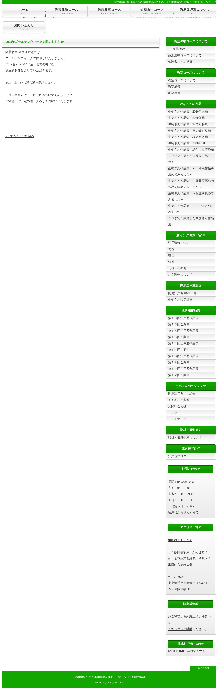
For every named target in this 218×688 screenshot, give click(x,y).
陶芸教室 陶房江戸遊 (109, 677)
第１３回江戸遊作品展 (183, 356)
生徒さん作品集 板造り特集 (188, 124)
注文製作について (180, 274)
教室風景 (174, 86)
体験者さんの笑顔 (180, 61)
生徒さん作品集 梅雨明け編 (188, 137)
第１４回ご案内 (178, 349)
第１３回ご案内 (178, 362)
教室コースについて (182, 80)
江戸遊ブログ (177, 456)
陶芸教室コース (109, 11)
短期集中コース (152, 11)
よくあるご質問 (178, 400)
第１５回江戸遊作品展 (183, 330)
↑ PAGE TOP (203, 668)
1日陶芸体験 (176, 49)
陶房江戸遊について (195, 11)
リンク (172, 412)
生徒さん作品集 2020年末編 (188, 111)
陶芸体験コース (66, 11)
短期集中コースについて (185, 55)
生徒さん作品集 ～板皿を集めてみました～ (191, 196)
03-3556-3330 (185, 481)
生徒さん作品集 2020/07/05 (187, 143)
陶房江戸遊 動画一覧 (182, 293)
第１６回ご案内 (178, 324)
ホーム (23, 11)
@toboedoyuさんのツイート (186, 650)
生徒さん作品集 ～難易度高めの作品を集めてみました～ (191, 184)
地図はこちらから (180, 540)
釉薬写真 (174, 93)
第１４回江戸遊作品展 (183, 343)
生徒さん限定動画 (180, 299)
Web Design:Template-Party (109, 682)
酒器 (171, 262)
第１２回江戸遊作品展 (183, 368)
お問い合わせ (24, 27)
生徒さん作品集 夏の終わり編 (189, 130)
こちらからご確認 (180, 629)
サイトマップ (177, 419)
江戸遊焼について (180, 243)
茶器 (171, 255)
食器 (171, 249)
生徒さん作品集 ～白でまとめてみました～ (191, 209)
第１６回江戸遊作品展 (183, 318)
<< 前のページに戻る (19, 136)
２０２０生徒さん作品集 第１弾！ (189, 159)
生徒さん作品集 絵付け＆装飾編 (191, 149)
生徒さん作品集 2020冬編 (186, 118)
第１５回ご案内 (178, 337)
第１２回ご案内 (178, 375)
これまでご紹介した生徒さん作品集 (191, 221)
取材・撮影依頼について (185, 437)
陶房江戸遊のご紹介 (182, 393)
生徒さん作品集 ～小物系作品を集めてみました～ (191, 171)
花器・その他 (177, 268)
